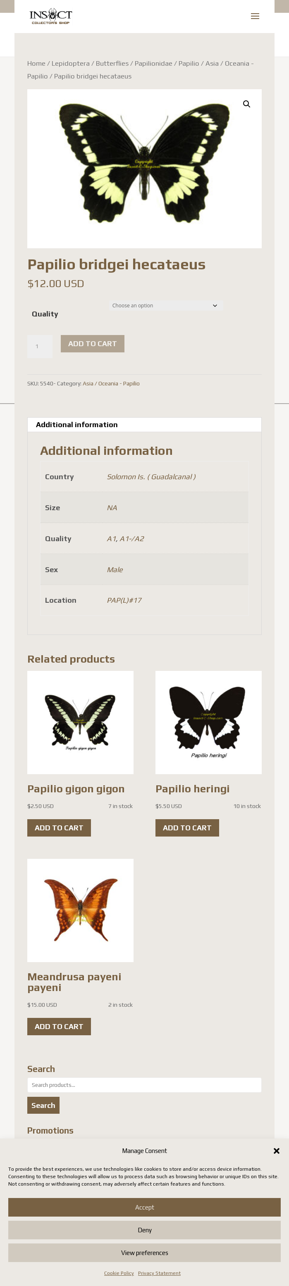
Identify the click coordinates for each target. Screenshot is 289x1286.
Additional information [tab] (77, 424)
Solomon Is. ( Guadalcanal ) (151, 476)
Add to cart (92, 343)
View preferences (144, 1252)
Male (115, 569)
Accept (144, 1207)
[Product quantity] (39, 346)
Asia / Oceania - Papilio (111, 383)
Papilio (189, 63)
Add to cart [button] (59, 827)
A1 (111, 538)
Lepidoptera (71, 63)
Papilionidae (153, 63)
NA (112, 507)
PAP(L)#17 (124, 600)
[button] (276, 1151)
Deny (145, 1230)
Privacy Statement (159, 1273)
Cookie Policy (119, 1273)
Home (36, 63)
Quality (45, 313)
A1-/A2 (131, 538)
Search (43, 1105)
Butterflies (112, 63)
